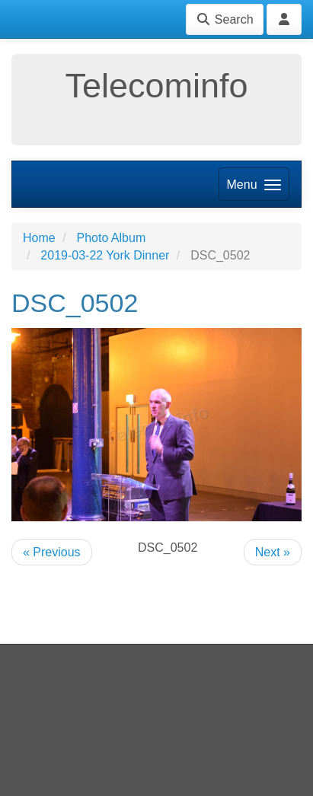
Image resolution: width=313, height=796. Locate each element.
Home (39, 237)
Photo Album (110, 237)
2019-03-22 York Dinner (104, 255)
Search (224, 19)
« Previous (52, 552)
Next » (272, 552)
